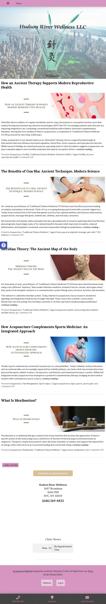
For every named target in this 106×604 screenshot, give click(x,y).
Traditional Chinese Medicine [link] (42, 154)
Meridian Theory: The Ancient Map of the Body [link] (39, 249)
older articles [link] (10, 465)
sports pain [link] (88, 383)
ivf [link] (87, 154)
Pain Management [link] (30, 383)
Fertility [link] (25, 154)
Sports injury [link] (44, 383)
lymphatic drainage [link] (78, 232)
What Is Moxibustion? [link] (18, 400)
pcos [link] (91, 154)
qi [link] (16, 312)
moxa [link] (70, 450)
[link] (3, 245)
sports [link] (79, 383)
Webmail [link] (47, 582)
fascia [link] (58, 232)
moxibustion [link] (79, 450)
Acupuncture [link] (16, 154)
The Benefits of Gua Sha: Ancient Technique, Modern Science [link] (50, 171)
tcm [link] (95, 383)
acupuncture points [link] (65, 310)
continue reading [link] (84, 149)
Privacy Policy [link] (56, 574)
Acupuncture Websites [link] (22, 571)
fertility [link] (82, 154)
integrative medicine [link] (89, 310)
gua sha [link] (65, 232)
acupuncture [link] (64, 383)
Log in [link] (60, 582)
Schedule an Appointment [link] (53, 473)
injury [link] (73, 383)
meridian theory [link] (8, 312)
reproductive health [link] (10, 157)
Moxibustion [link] (28, 450)
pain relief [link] (91, 232)
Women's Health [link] (63, 154)
